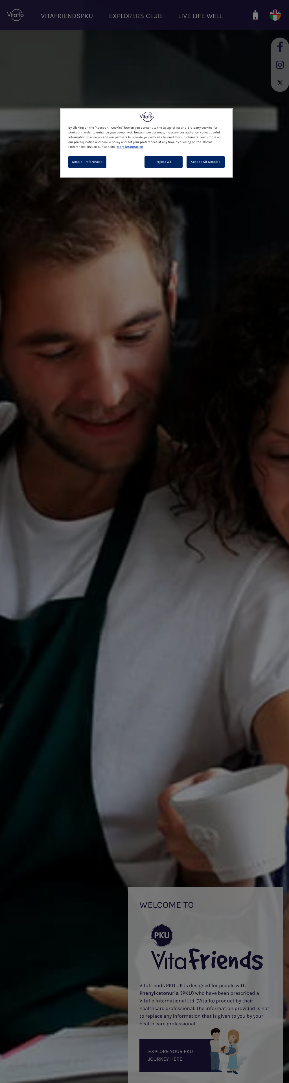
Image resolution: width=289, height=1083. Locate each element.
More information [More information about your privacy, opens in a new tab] (130, 147)
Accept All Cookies (205, 162)
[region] (146, 143)
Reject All (163, 162)
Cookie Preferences (87, 162)
